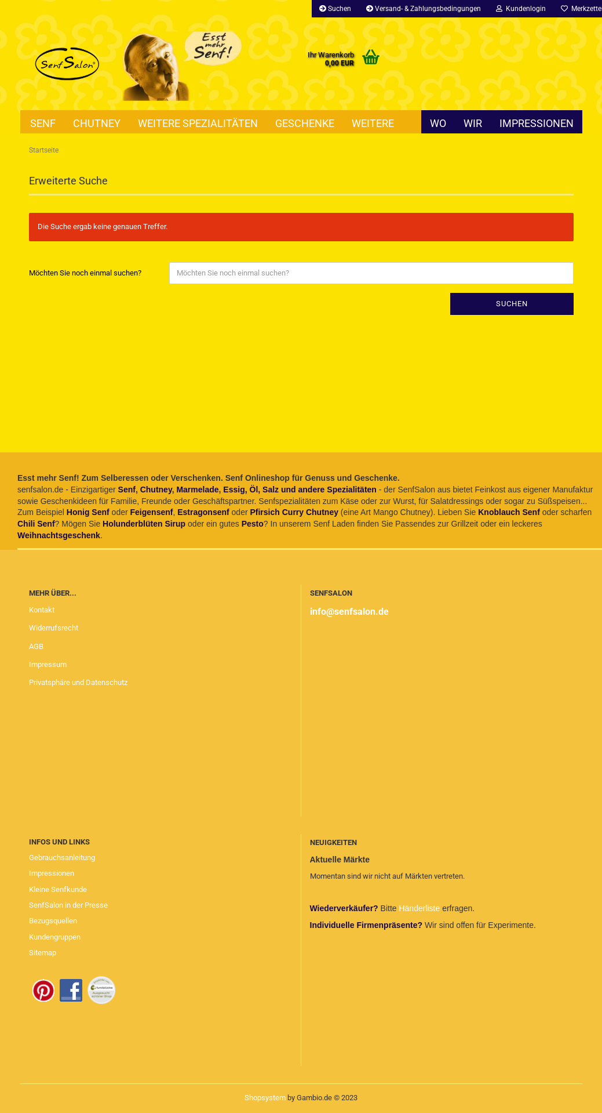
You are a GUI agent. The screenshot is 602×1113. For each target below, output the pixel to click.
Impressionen (536, 123)
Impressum (48, 664)
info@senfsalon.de (349, 611)
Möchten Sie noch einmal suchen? (85, 273)
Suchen (335, 9)
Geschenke (304, 123)
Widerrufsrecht (53, 627)
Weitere (373, 123)
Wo (438, 123)
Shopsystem (265, 1097)
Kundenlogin (521, 9)
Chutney (97, 123)
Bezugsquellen (53, 920)
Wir (473, 123)
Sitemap (42, 952)
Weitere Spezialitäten (198, 123)
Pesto (253, 523)
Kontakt (41, 610)
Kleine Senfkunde (58, 889)
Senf (43, 123)
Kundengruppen (55, 937)
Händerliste (420, 908)
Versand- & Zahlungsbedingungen (423, 9)
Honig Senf (88, 512)
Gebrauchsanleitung (62, 857)
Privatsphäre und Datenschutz (78, 682)
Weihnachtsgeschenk (58, 535)
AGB (36, 646)
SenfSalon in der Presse (68, 905)
